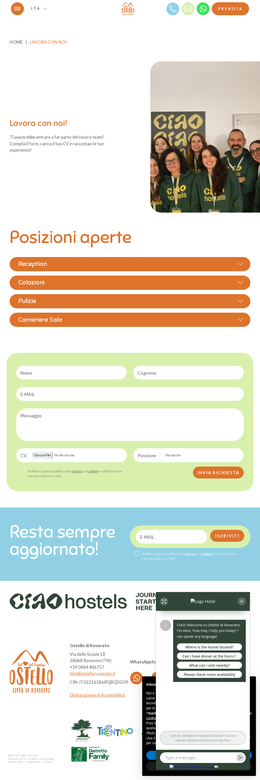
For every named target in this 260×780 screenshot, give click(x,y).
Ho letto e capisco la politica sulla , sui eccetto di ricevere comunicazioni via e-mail (75, 473)
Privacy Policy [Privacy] (34, 762)
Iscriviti (227, 535)
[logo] (127, 8)
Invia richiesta (218, 472)
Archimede (48, 759)
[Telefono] (172, 8)
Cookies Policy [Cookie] (16, 762)
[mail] (188, 8)
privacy (77, 471)
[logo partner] (82, 730)
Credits (48, 762)
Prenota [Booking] (230, 9)
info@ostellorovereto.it (93, 673)
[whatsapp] (203, 8)
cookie (93, 471)
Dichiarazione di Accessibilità (97, 695)
